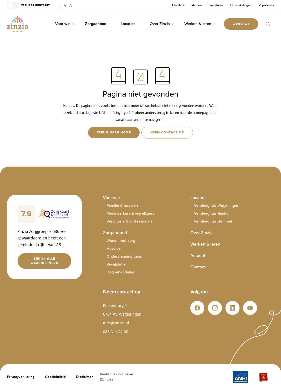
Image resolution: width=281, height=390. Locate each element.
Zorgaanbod (115, 232)
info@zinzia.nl (116, 322)
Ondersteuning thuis (124, 256)
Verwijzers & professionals (129, 221)
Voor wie (111, 197)
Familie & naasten (122, 205)
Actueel (197, 5)
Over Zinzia (201, 232)
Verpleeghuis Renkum (213, 213)
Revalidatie (116, 264)
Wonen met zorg (120, 240)
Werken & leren (205, 244)
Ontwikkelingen (241, 5)
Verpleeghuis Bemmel (213, 221)
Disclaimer (84, 377)
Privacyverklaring (20, 377)
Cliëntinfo (178, 5)
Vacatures (216, 5)
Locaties (198, 197)
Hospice (113, 248)
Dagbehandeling (120, 272)
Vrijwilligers (266, 5)
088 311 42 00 (115, 331)
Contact (197, 267)
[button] (28, 5)
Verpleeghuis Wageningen (216, 205)
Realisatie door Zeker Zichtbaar (116, 377)
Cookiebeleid (55, 377)
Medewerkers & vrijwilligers (130, 213)
